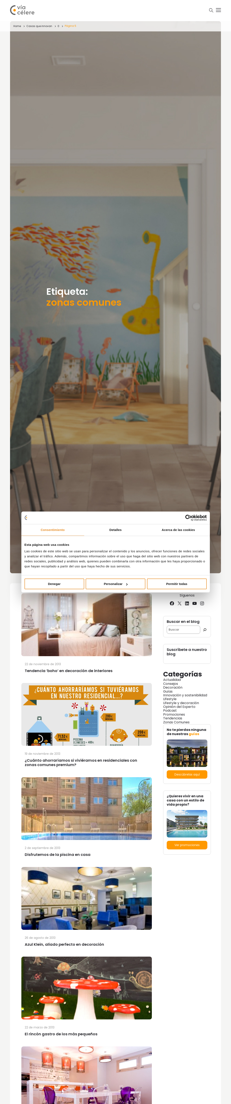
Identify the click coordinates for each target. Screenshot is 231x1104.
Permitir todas (176, 584)
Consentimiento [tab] (53, 530)
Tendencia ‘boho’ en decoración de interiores (68, 670)
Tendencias (172, 718)
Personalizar (116, 584)
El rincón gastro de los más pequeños (61, 1034)
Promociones (174, 714)
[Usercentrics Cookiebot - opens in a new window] (188, 518)
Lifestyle (170, 699)
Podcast (170, 710)
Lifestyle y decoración (181, 703)
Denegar (54, 584)
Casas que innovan (39, 26)
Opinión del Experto (179, 706)
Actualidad (172, 679)
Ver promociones (187, 845)
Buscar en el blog (183, 622)
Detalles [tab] (115, 530)
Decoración (172, 687)
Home (17, 26)
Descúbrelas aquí (187, 774)
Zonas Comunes (176, 722)
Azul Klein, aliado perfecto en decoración (64, 944)
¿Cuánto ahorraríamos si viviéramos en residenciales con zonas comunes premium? (81, 762)
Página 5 (70, 26)
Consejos (170, 683)
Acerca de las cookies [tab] (178, 530)
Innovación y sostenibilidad (185, 695)
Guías (168, 691)
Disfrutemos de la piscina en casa (57, 854)
